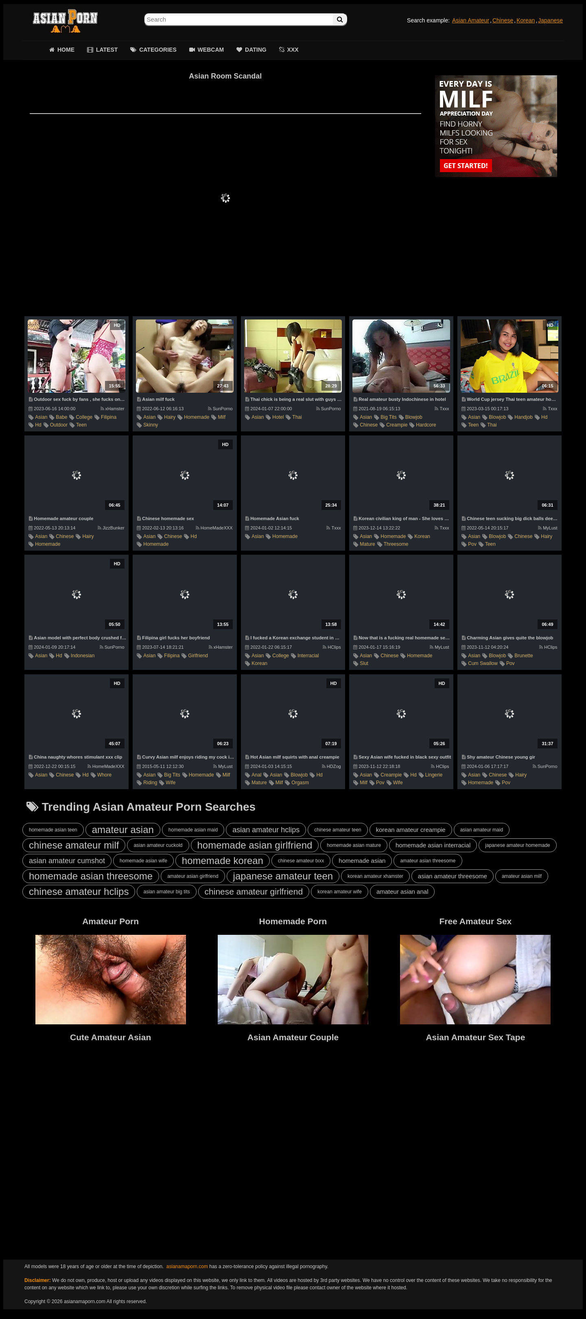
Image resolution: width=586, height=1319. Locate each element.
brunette (523, 655)
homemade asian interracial (433, 845)
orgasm (300, 782)
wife (170, 782)
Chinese (502, 20)
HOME (65, 49)
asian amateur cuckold (157, 845)
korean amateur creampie (411, 829)
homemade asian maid (193, 830)
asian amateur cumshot (67, 861)
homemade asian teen (53, 830)
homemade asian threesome (91, 876)
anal (256, 775)
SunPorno (220, 408)
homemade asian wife (143, 861)
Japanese (550, 20)
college (84, 417)
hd (38, 425)
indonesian (83, 655)
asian (41, 417)
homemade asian (362, 860)
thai (297, 417)
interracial (308, 655)
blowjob (413, 417)
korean (422, 536)
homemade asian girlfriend (255, 845)
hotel (278, 417)
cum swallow (483, 663)
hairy (169, 417)
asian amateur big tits (166, 892)
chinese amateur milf (74, 845)
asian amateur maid (481, 830)
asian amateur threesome (452, 876)
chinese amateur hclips (79, 891)
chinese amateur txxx (301, 861)
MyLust (547, 527)
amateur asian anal (402, 891)
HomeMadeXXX (214, 527)
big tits (388, 417)
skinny (150, 425)
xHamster (113, 408)
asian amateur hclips (266, 830)
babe (61, 417)
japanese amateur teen (283, 876)
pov (472, 544)
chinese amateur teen (337, 830)
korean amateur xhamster (375, 876)
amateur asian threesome (427, 861)
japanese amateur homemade (517, 845)
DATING (256, 49)
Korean (525, 20)
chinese (369, 425)
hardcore (426, 425)
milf (221, 417)
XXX (293, 49)
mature (367, 544)
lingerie (434, 775)
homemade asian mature (354, 845)
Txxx (442, 408)
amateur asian (123, 829)
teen (81, 425)
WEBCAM (211, 49)
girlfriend (198, 655)
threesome (396, 544)
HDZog (331, 766)
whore (104, 775)
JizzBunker (111, 527)
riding (150, 782)
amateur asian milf (522, 876)
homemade (196, 417)
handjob (523, 417)
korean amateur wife (339, 892)
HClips (332, 647)
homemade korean (222, 860)
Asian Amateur (470, 20)
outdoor (59, 425)
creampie (396, 425)
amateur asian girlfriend (192, 876)
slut (364, 663)
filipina (108, 417)
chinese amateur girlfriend (254, 891)
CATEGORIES (158, 49)
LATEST (107, 49)
